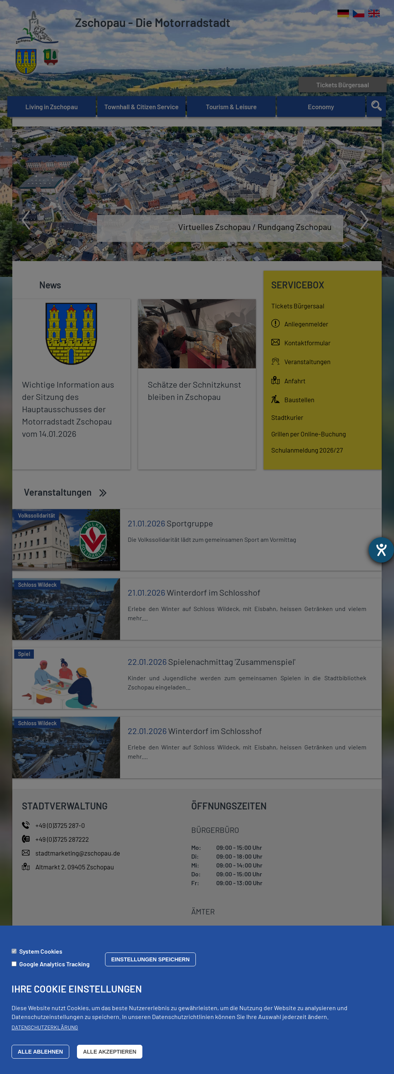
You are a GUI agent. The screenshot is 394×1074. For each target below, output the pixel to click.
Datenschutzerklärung (45, 1027)
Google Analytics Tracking (54, 963)
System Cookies (40, 951)
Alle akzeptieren (110, 1052)
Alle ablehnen (40, 1052)
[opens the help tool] (381, 550)
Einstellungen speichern (150, 959)
